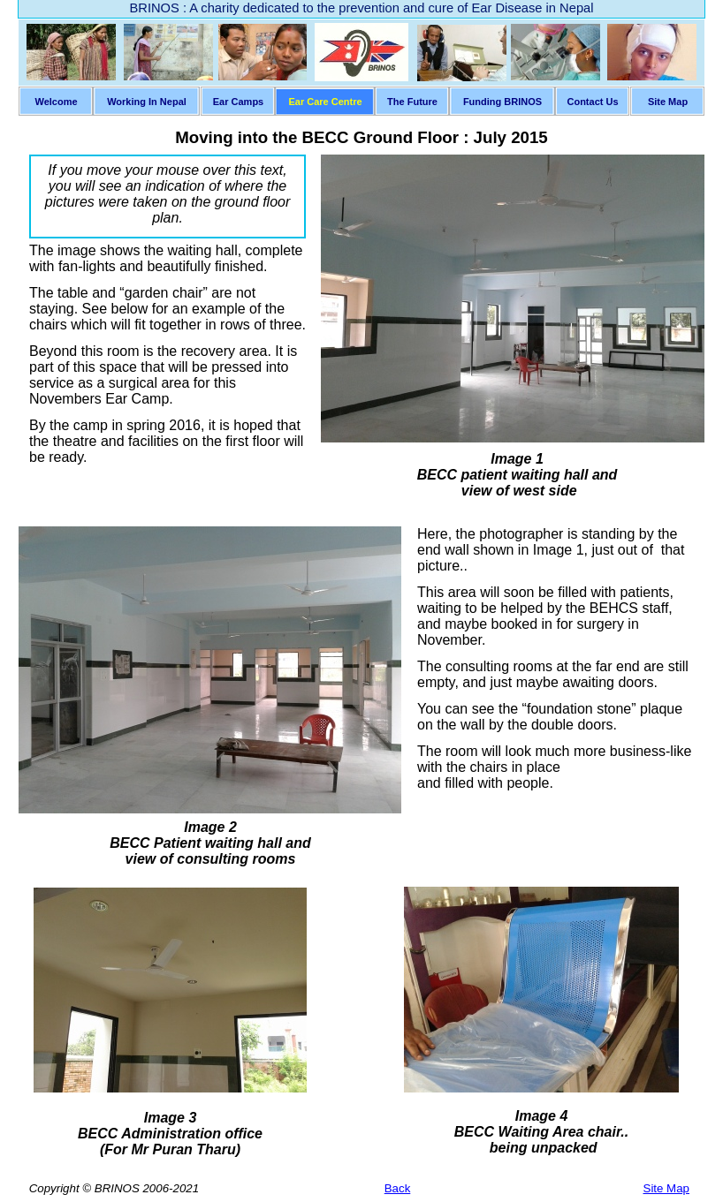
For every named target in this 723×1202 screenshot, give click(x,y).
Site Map (666, 1188)
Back (397, 1188)
